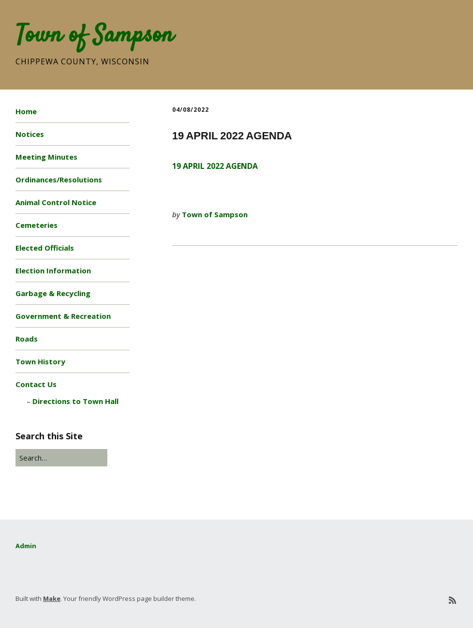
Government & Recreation (63, 316)
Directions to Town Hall (75, 401)
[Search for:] (61, 457)
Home (26, 111)
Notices (29, 134)
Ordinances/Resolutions (58, 179)
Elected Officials (44, 248)
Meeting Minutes (46, 157)
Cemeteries (36, 225)
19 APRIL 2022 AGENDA (215, 166)
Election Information (53, 270)
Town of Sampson (94, 35)
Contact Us (36, 384)
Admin (25, 545)
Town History (40, 361)
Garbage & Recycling (52, 293)
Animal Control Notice (55, 202)
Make (51, 598)
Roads (26, 339)
